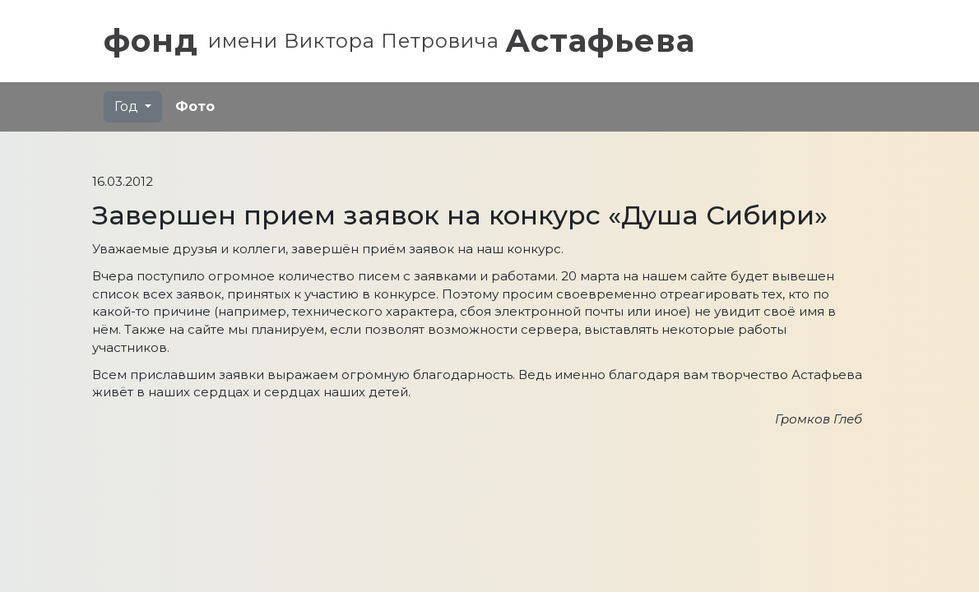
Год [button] (128, 106)
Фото (195, 106)
